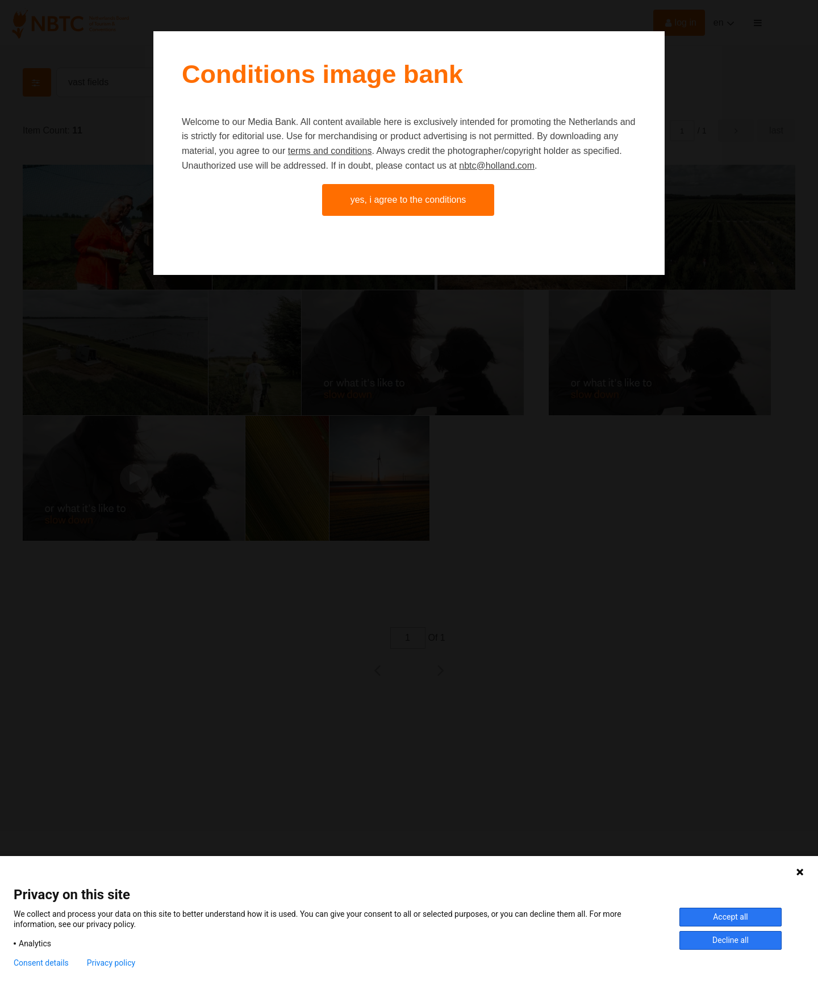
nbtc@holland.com (497, 165)
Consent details (41, 962)
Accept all (730, 916)
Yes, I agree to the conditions (408, 199)
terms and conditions (330, 151)
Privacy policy (111, 962)
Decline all (730, 940)
